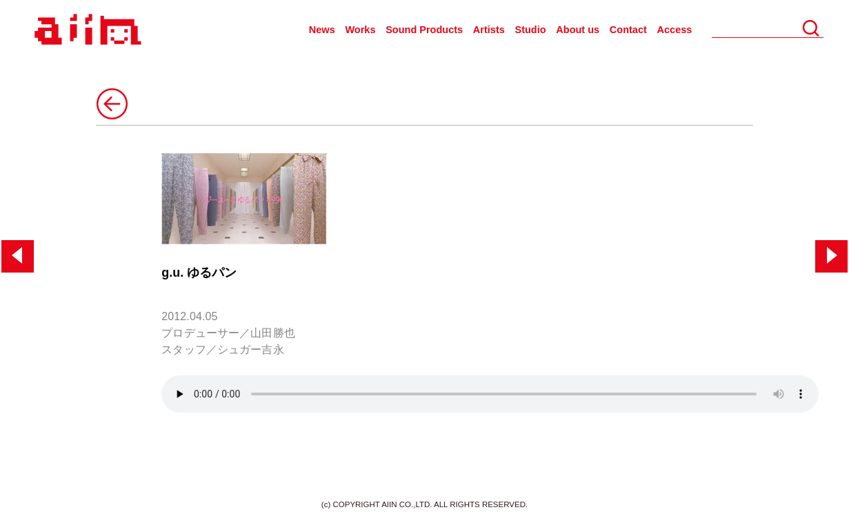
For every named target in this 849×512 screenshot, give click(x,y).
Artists (489, 29)
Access (674, 29)
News (322, 29)
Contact (628, 29)
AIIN (86, 30)
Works (360, 29)
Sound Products (424, 29)
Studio (530, 29)
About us (577, 29)
